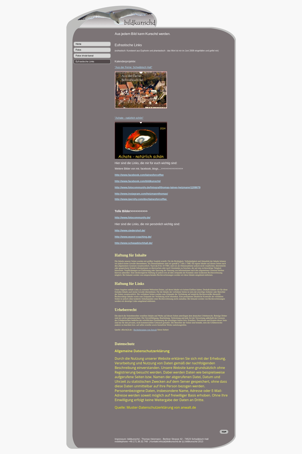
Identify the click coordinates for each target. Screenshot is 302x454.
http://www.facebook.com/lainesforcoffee (139, 174)
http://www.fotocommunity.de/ (133, 217)
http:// (118, 230)
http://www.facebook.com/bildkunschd (138, 181)
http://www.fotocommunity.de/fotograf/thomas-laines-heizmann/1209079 (157, 187)
